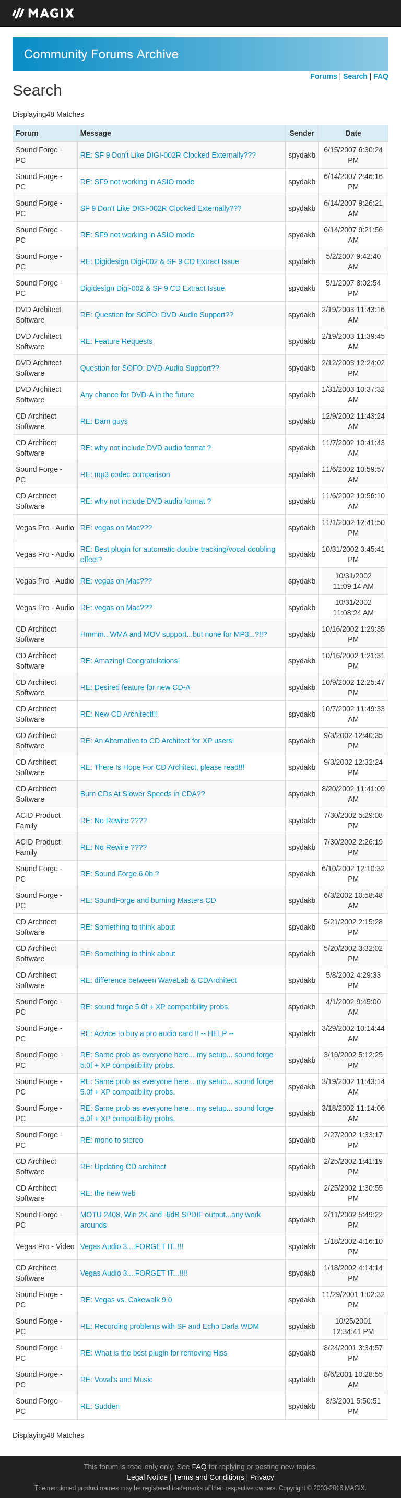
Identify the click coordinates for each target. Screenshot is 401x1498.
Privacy (262, 1477)
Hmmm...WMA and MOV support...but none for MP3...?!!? (173, 634)
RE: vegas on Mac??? (116, 528)
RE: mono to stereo (112, 1140)
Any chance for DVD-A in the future (137, 394)
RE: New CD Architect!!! (119, 714)
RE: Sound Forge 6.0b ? (119, 874)
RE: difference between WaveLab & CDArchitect (158, 980)
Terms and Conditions (208, 1477)
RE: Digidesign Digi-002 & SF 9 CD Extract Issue (159, 261)
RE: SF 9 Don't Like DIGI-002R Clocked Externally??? (168, 155)
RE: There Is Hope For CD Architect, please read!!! (162, 767)
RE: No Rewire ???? (113, 820)
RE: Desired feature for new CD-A (135, 687)
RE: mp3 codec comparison (125, 474)
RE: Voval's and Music (116, 1379)
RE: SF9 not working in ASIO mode (137, 181)
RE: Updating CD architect (123, 1166)
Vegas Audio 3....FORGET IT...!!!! (133, 1273)
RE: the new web (108, 1193)
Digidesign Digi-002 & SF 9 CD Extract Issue (152, 288)
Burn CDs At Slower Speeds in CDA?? (142, 794)
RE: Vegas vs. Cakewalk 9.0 (126, 1299)
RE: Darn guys (104, 421)
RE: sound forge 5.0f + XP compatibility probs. (155, 1007)
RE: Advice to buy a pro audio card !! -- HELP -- (157, 1033)
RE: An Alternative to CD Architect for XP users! (157, 740)
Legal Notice (147, 1477)
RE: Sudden (100, 1406)
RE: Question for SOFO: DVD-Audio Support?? (156, 315)
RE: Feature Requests (116, 341)
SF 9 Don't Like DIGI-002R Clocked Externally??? (161, 208)
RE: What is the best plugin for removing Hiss (154, 1353)
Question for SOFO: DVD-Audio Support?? (149, 368)
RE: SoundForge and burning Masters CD (148, 900)
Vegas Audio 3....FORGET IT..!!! (131, 1246)
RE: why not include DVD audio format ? (145, 448)
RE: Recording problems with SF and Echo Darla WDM (169, 1326)
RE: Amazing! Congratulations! (130, 661)
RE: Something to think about (127, 927)
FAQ (199, 1467)
